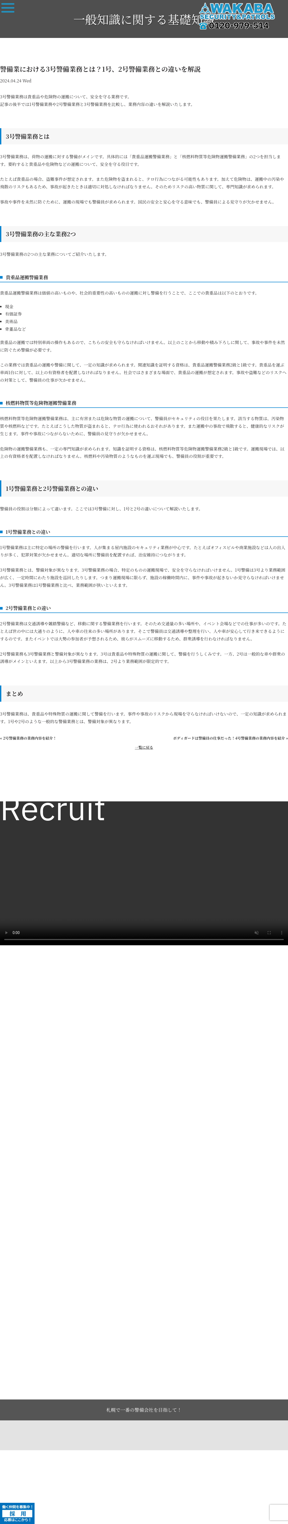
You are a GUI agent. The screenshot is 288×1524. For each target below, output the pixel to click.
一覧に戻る (144, 747)
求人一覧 (13, 789)
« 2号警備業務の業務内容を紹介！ (28, 738)
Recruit (53, 810)
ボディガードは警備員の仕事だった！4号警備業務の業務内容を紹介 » (230, 738)
